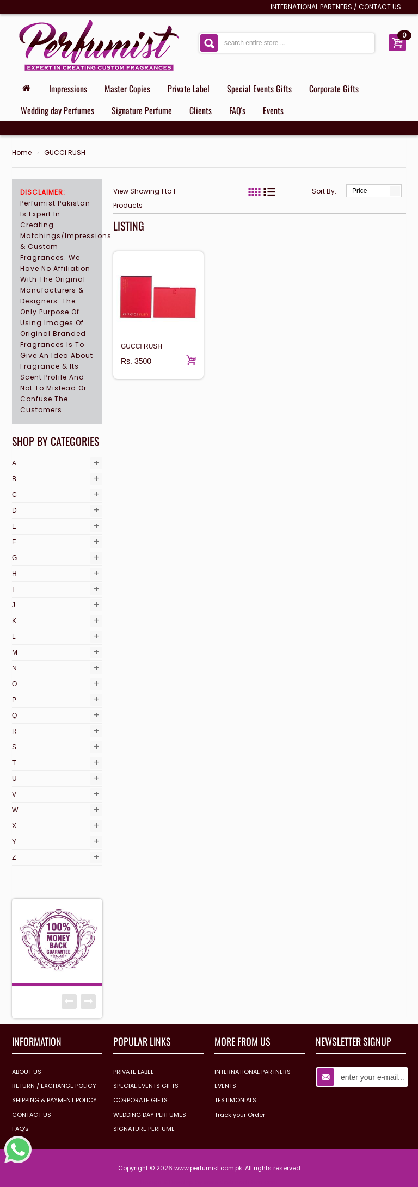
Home (22, 153)
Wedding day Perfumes (57, 110)
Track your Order (239, 1114)
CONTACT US (380, 6)
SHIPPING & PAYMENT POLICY (54, 1100)
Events (273, 110)
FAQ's (237, 110)
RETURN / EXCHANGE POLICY (54, 1086)
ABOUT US (26, 1071)
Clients (200, 110)
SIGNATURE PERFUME (144, 1128)
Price (359, 191)
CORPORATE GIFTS (140, 1100)
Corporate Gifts (334, 88)
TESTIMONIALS (235, 1100)
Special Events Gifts (259, 88)
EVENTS (225, 1086)
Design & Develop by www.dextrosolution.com (209, 1182)
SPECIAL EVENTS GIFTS (146, 1086)
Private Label (189, 88)
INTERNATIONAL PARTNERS (311, 6)
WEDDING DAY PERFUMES (149, 1114)
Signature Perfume (142, 110)
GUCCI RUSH (64, 153)
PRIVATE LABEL (133, 1071)
